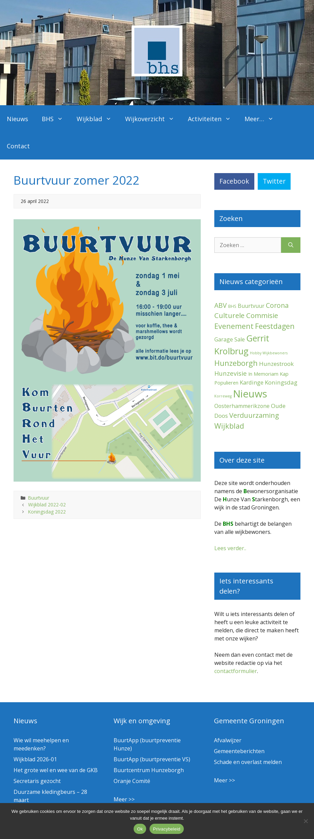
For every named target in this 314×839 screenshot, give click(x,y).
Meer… (262, 118)
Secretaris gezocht (37, 781)
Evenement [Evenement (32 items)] (234, 326)
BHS (56, 118)
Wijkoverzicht (153, 118)
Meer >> (124, 799)
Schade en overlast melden (248, 762)
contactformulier (235, 671)
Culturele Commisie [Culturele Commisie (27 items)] (246, 315)
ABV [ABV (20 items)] (220, 305)
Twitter (274, 181)
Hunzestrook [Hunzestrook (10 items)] (276, 364)
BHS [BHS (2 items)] (232, 306)
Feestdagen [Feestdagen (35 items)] (275, 326)
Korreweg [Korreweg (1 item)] (223, 396)
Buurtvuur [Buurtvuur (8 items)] (251, 306)
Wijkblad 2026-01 (35, 759)
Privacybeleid (166, 829)
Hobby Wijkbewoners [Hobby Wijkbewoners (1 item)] (269, 353)
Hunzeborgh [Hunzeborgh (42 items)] (236, 363)
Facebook (234, 181)
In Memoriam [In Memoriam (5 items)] (263, 373)
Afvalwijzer (227, 740)
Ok (140, 829)
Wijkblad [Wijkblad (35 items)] (229, 426)
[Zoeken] (290, 245)
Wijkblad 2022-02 (47, 504)
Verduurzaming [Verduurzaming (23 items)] (254, 415)
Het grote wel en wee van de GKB (56, 770)
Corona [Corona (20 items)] (277, 305)
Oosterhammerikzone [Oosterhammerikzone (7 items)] (242, 406)
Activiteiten (213, 118)
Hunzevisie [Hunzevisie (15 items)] (230, 373)
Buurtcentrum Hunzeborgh (149, 770)
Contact (18, 146)
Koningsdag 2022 (47, 511)
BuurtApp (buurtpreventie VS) (152, 759)
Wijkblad (97, 118)
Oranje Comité (132, 781)
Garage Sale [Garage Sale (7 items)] (229, 339)
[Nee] (305, 821)
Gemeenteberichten (239, 751)
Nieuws (17, 119)
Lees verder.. (230, 548)
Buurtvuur (38, 498)
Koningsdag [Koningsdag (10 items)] (281, 382)
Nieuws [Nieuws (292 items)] (250, 393)
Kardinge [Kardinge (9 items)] (251, 382)
